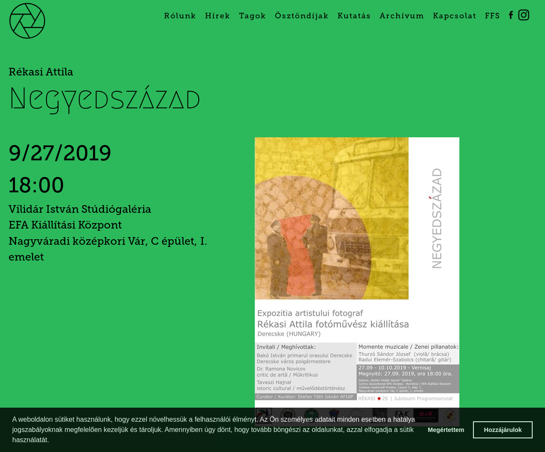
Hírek (218, 15)
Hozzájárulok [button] (503, 429)
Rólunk (180, 15)
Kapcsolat (454, 15)
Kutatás (354, 15)
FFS (492, 15)
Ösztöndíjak (302, 15)
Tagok (252, 15)
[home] (41, 20)
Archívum (402, 15)
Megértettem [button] (446, 429)
